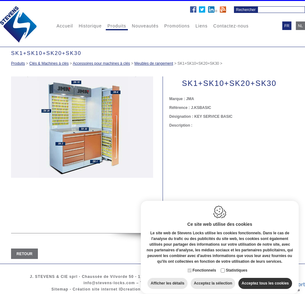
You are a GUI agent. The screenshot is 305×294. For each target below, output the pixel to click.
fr (287, 26)
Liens (201, 25)
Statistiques (236, 264)
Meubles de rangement (154, 63)
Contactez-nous (231, 25)
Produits (116, 25)
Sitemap (60, 289)
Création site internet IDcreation (107, 289)
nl (300, 26)
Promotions (177, 25)
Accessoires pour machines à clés (101, 63)
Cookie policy (170, 289)
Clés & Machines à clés (49, 63)
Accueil (65, 25)
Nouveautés (145, 25)
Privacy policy (204, 289)
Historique (90, 25)
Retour (24, 254)
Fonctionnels (204, 264)
